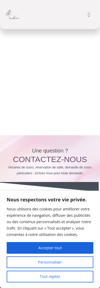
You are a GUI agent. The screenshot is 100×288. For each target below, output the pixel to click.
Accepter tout (50, 247)
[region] (50, 239)
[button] (89, 14)
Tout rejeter (50, 276)
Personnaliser (50, 262)
